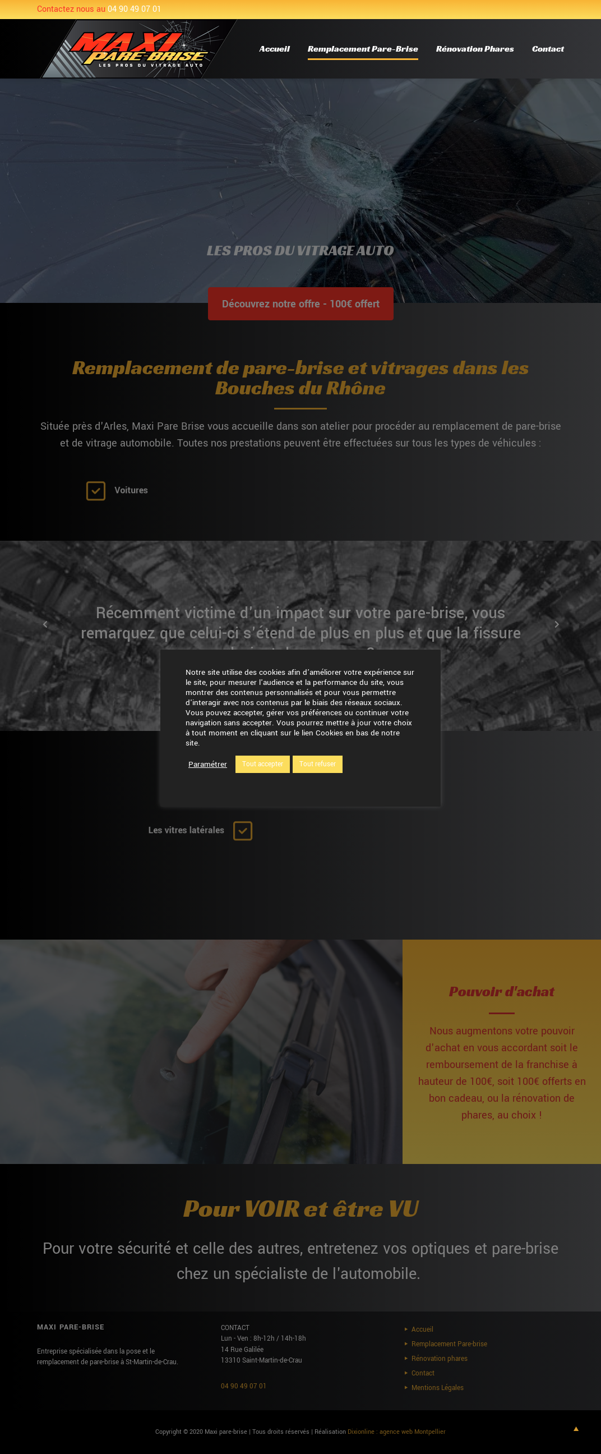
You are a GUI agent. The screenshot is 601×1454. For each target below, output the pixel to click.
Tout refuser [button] (317, 764)
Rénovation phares (475, 48)
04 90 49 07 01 (134, 9)
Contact (548, 48)
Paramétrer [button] (207, 765)
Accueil (275, 48)
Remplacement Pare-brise (363, 48)
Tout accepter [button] (262, 764)
